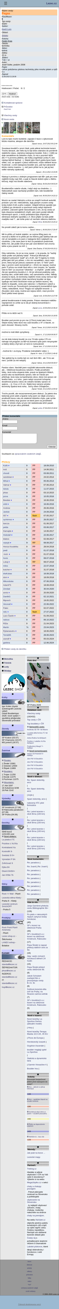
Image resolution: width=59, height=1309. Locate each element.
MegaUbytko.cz (34, 1184)
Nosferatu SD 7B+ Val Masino (37, 731)
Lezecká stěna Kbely (11, 899)
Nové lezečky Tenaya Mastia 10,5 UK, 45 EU (37, 1034)
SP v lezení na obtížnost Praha (34, 928)
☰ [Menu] (5, 3)
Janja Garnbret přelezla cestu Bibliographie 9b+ (37, 908)
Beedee (6, 502)
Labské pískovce (34, 1248)
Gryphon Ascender (35, 1047)
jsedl (5, 552)
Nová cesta (8, 119)
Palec (5, 610)
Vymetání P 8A (8, 861)
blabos (6, 541)
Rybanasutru (9, 633)
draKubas (7, 575)
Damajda (7, 533)
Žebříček (6, 752)
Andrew (6, 510)
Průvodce (7, 108)
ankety (29, 1270)
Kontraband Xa (9, 849)
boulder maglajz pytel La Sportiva (36, 1052)
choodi (6, 475)
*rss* (29, 1286)
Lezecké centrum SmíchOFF (9, 907)
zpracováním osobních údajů (28, 456)
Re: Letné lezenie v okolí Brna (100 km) (36, 814)
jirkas (5, 494)
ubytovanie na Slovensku (33, 1202)
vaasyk (6, 544)
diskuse (29, 1267)
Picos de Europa (35, 1040)
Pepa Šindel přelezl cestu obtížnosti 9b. (36, 970)
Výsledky (6, 800)
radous (6, 621)
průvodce (29, 1276)
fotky (29, 1280)
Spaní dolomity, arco (36, 801)
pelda (40, 408)
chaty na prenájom (35, 1217)
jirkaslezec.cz (9, 972)
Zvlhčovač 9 (7, 865)
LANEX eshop (8, 944)
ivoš (5, 471)
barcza (6, 525)
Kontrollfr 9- (7, 853)
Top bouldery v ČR (35, 725)
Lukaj (5, 564)
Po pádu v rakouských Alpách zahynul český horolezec (37, 918)
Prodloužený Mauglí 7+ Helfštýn (35, 749)
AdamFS (7, 587)
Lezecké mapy (33, 1159)
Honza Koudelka (10, 548)
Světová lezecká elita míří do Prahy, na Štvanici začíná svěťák (37, 993)
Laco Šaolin (8, 617)
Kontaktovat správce (12, 103)
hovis (5, 560)
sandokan (7, 479)
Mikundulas (8, 583)
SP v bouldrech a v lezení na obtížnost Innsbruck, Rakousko (36, 938)
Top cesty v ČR (34, 721)
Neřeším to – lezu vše (35, 1139)
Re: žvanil (31, 868)
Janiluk (6, 514)
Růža (5, 625)
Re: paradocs (33, 864)
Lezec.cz (51, 3)
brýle (30, 797)
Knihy (4, 699)
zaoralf (6, 640)
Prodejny (6, 919)
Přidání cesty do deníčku (14, 651)
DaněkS (6, 598)
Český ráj (31, 1240)
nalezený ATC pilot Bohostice (35, 806)
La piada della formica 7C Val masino (37, 735)
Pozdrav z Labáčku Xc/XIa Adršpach (36, 744)
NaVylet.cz (40, 1221)
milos (5, 568)
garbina (6, 644)
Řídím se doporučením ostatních (36, 1127)
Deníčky (6, 824)
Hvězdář (7, 537)
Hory (30, 1029)
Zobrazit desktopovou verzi (29, 1306)
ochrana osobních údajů (29, 1290)
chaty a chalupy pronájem (34, 1189)
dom (5, 579)
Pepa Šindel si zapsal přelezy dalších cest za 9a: (37, 949)
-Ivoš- (5, 556)
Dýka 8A (6, 869)
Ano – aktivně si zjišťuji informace (36, 1089)
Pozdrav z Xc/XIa (10, 845)
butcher (6, 571)
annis (5, 594)
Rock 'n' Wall (8, 895)
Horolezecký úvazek (36, 1044)
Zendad (6, 591)
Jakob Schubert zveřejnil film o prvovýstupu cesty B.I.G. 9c (35, 981)
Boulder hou (32, 1070)
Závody (5, 730)
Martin (6, 629)
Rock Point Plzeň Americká (9, 930)
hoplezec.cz (8, 989)
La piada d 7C (8, 841)
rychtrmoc (7, 521)
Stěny (4, 886)
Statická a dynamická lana (36, 1061)
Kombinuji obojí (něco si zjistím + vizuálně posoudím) (37, 1114)
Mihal (40, 222)
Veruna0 (7, 606)
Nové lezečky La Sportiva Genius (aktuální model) (34, 1023)
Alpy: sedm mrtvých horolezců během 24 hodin (36, 960)
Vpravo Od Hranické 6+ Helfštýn (35, 756)
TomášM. (7, 637)
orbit (5, 506)
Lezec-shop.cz (8, 938)
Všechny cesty (9, 115)
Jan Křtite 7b (7, 877)
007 (5, 517)
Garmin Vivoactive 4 (37, 1066)
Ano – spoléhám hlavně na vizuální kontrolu (37, 1102)
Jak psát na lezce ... (36, 1155)
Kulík (5, 467)
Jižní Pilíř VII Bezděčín (35, 761)
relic (5, 614)
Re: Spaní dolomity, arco (36, 783)
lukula (5, 491)
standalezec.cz (9, 966)
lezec (29, 1263)
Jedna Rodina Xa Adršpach (36, 740)
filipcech (7, 602)
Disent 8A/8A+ (8, 873)
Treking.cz (31, 1170)
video (29, 1283)
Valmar (6, 487)
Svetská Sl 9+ (8, 857)
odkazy (29, 1273)
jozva (40, 308)
